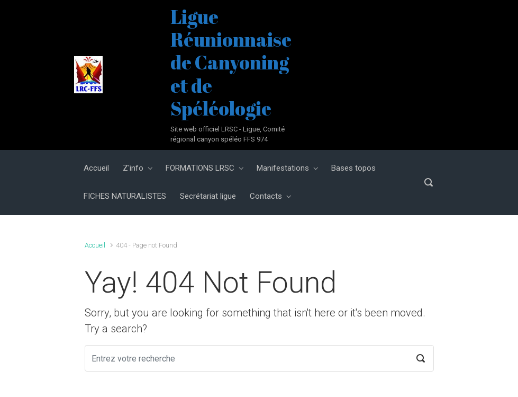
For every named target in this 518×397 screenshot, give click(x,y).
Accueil (95, 245)
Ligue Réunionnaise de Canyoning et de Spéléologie (231, 62)
